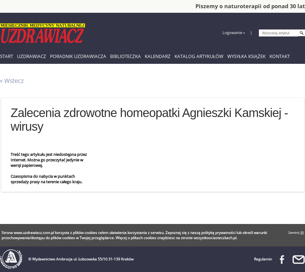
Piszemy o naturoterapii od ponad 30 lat (250, 6)
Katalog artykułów (199, 56)
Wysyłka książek (246, 56)
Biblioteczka (125, 56)
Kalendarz (158, 56)
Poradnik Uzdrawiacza (78, 56)
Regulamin (263, 259)
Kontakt (279, 56)
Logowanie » (233, 32)
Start (6, 56)
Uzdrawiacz (31, 56)
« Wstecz (12, 81)
